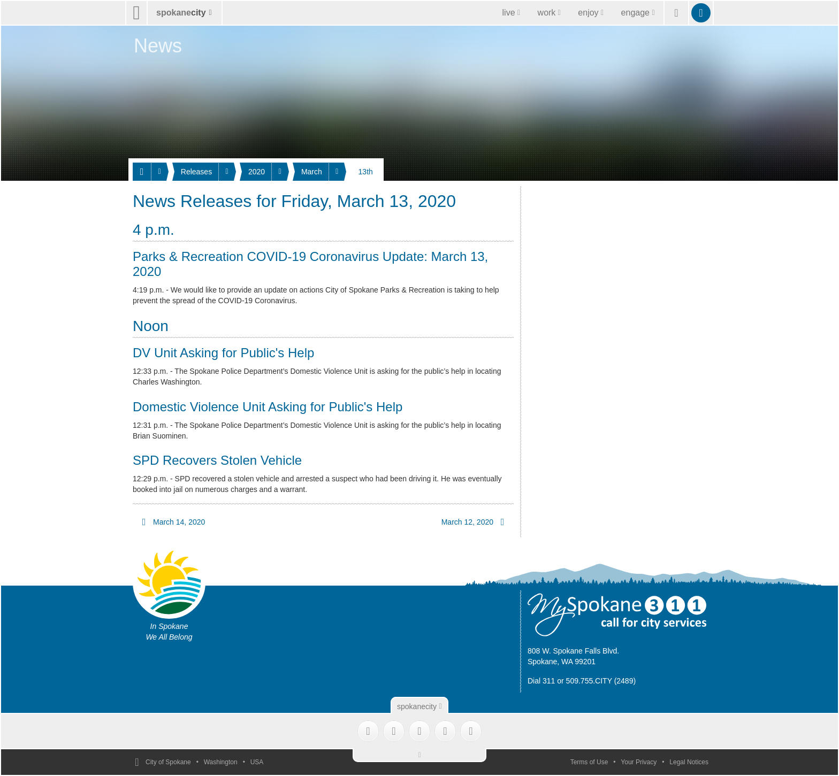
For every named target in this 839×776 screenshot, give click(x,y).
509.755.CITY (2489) (601, 681)
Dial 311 (541, 681)
